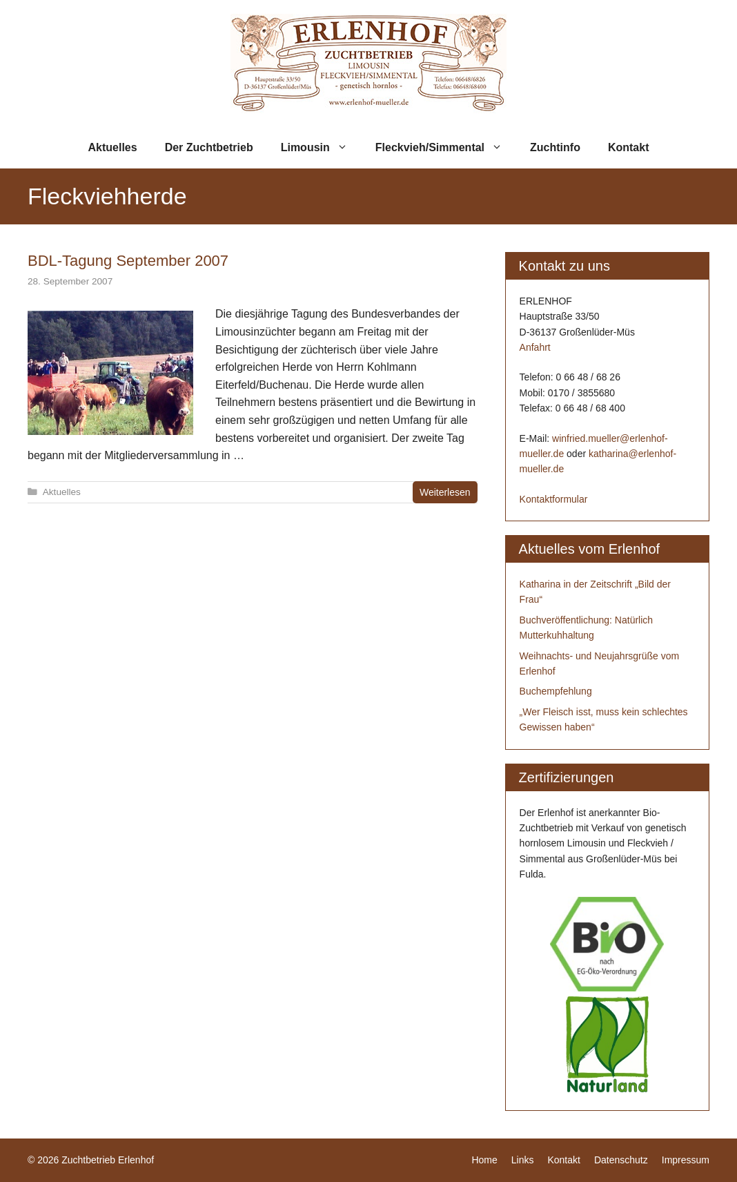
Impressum (685, 1159)
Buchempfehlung (556, 691)
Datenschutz (621, 1159)
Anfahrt (535, 347)
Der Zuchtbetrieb (209, 147)
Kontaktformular (554, 499)
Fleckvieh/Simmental (445, 147)
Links (522, 1159)
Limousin (321, 147)
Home (484, 1159)
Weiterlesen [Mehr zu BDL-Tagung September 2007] (445, 492)
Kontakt (628, 147)
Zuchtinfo (555, 147)
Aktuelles (112, 147)
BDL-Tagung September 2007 (128, 260)
